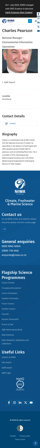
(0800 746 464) (10, 250)
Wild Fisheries (8, 335)
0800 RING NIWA (11, 246)
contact (28, 222)
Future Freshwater (9, 293)
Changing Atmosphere (11, 288)
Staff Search (9, 82)
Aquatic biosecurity (10, 319)
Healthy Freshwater (10, 298)
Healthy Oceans (8, 309)
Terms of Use (20, 439)
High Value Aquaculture (12, 329)
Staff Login (6, 373)
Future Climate (8, 282)
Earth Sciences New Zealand (18, 12)
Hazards (5, 314)
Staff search (7, 367)
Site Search (6, 362)
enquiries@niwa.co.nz (14, 255)
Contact (13, 123)
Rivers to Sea (7, 324)
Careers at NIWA (9, 357)
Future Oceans (8, 303)
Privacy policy (25, 436)
